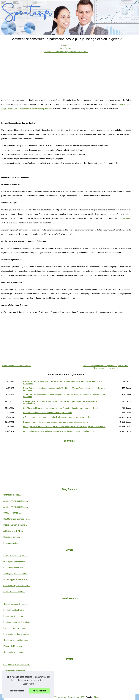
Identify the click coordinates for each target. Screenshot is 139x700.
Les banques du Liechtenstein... (17, 622)
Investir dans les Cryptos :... (15, 555)
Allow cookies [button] (39, 691)
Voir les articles (60, 697)
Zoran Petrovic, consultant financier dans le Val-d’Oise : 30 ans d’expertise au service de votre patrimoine (64, 389)
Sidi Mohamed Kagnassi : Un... (16, 519)
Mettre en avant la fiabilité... (15, 525)
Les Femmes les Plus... (13, 610)
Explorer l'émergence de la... (15, 682)
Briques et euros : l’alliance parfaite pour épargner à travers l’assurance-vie (55, 422)
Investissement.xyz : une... (14, 628)
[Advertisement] (66, 73)
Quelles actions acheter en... (15, 604)
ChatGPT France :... (12, 513)
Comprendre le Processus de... (16, 664)
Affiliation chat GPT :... (13, 531)
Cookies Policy (73, 697)
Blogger (97, 697)
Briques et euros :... (11, 537)
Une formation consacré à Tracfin (16, 366)
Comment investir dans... (14, 652)
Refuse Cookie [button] (17, 691)
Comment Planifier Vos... (14, 567)
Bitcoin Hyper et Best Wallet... (16, 579)
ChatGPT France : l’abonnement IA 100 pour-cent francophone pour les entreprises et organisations (60, 402)
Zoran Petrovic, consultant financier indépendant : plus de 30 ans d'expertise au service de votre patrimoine (64, 396)
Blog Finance (66, 48)
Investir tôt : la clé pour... (14, 591)
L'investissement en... (12, 689)
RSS (82, 697)
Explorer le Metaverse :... (14, 646)
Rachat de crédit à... (12, 495)
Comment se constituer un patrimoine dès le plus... (66, 52)
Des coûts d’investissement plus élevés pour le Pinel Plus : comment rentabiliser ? (105, 367)
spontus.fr (67, 45)
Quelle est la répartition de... (15, 640)
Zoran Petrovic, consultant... (15, 501)
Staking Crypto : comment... (15, 573)
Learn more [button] (28, 684)
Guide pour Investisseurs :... (15, 561)
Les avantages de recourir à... (16, 634)
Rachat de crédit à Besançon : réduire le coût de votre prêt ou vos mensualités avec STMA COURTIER (62, 382)
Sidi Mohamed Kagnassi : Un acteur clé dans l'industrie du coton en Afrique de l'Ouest (60, 408)
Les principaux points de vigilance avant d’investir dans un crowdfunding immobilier (59, 431)
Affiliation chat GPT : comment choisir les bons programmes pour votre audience (58, 417)
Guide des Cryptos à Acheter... (16, 585)
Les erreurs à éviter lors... (14, 616)
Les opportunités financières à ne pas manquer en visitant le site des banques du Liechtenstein (64, 427)
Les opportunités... (11, 543)
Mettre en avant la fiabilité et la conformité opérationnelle (47, 413)
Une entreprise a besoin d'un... (16, 676)
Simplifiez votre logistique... (15, 671)
